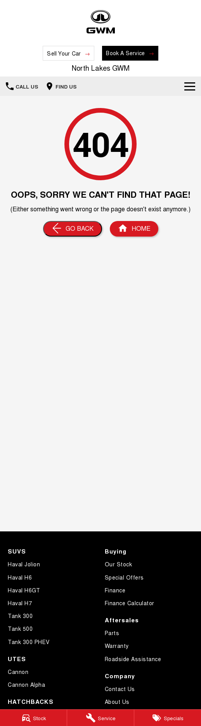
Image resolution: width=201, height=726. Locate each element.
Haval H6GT (24, 590)
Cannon (18, 672)
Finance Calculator (129, 603)
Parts (112, 633)
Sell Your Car (64, 53)
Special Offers (124, 577)
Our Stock (118, 564)
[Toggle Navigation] (189, 86)
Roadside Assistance (133, 659)
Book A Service (125, 53)
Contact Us (120, 689)
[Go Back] (72, 229)
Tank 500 (20, 628)
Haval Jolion (24, 564)
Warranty (117, 645)
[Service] (100, 718)
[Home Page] (101, 22)
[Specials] (167, 718)
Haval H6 (20, 577)
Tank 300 (20, 616)
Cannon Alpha (26, 684)
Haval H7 (20, 603)
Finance (115, 590)
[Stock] (33, 718)
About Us (117, 701)
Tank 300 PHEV (29, 642)
